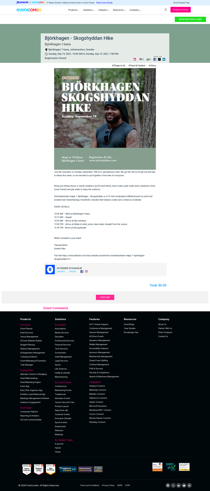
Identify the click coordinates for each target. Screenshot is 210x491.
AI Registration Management (32, 353)
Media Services (62, 332)
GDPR (119, 485)
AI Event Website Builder (31, 340)
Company (135, 10)
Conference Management (100, 328)
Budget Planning (27, 344)
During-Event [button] (36, 370)
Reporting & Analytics (29, 416)
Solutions (88, 10)
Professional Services (64, 340)
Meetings (59, 434)
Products (73, 10)
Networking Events (63, 390)
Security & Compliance (99, 372)
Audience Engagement (30, 402)
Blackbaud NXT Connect (100, 410)
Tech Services (61, 349)
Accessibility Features (98, 348)
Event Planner (26, 328)
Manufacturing (61, 377)
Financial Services (63, 344)
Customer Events (62, 414)
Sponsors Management (99, 352)
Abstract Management (30, 349)
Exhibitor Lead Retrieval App (32, 394)
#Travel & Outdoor (136, 65)
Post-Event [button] (36, 407)
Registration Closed (190, 19)
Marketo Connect (97, 394)
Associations (60, 328)
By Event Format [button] (70, 382)
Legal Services (61, 361)
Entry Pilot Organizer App (31, 390)
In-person (59, 444)
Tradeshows (60, 394)
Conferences (61, 386)
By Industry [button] (70, 324)
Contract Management (99, 364)
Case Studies (130, 328)
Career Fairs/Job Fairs (64, 402)
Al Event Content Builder (31, 420)
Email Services (26, 332)
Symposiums (60, 426)
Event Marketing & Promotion (33, 361)
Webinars (59, 430)
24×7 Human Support (98, 324)
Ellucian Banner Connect (100, 418)
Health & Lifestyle (62, 373)
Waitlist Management (98, 344)
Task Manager (26, 365)
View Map (105, 297)
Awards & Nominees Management (104, 376)
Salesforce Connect (98, 398)
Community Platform (29, 411)
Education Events (62, 398)
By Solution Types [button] (70, 440)
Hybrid (58, 448)
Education (59, 336)
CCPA (127, 485)
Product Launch (62, 406)
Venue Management (29, 336)
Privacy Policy (108, 485)
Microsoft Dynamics (98, 406)
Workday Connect (97, 422)
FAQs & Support (165, 332)
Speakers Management (99, 340)
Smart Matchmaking (29, 378)
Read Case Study (104, 2)
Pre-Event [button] (36, 324)
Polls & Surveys (96, 368)
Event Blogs (129, 324)
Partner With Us (165, 328)
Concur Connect (96, 414)
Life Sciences (61, 369)
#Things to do (118, 65)
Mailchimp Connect (97, 390)
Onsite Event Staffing (98, 360)
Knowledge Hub (131, 332)
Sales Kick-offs (61, 410)
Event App (24, 386)
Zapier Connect (96, 402)
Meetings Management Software (34, 398)
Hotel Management (63, 357)
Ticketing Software (28, 357)
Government (60, 353)
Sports (58, 365)
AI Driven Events (96, 336)
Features (103, 10)
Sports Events (61, 422)
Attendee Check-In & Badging (33, 374)
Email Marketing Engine (30, 382)
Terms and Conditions (89, 485)
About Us (162, 324)
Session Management (98, 332)
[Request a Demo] (180, 9)
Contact (61, 271)
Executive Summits (63, 418)
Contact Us (163, 336)
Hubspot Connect (97, 386)
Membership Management (100, 356)
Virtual (57, 452)
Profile (72, 271)
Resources (119, 10)
